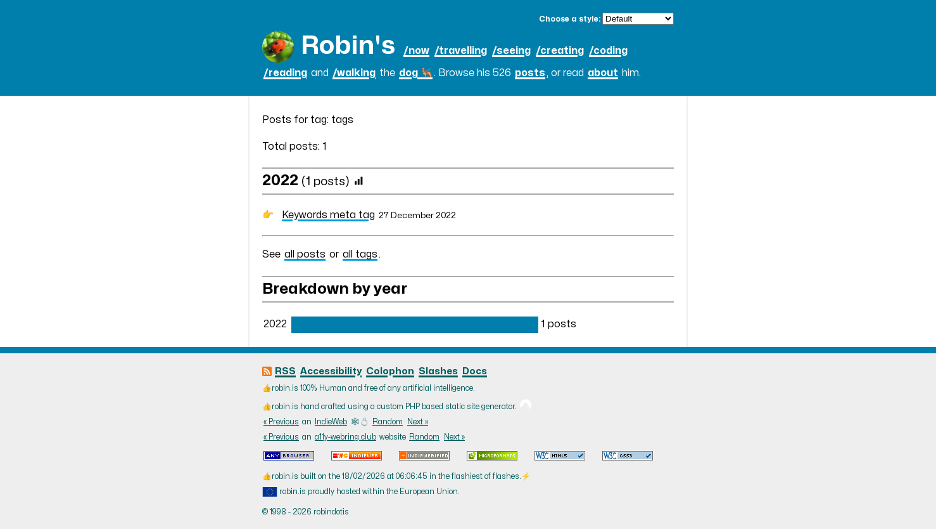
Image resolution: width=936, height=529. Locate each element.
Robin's (348, 46)
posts (530, 73)
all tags (360, 254)
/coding (608, 51)
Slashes (438, 371)
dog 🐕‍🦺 (416, 73)
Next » (417, 422)
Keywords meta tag (328, 215)
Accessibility (331, 371)
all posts (305, 254)
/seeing (511, 51)
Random (387, 422)
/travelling (460, 51)
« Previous (281, 422)
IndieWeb (331, 422)
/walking (354, 73)
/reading (285, 73)
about (603, 73)
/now (416, 51)
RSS (285, 371)
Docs (474, 371)
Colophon (390, 371)
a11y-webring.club (345, 437)
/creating (560, 51)
